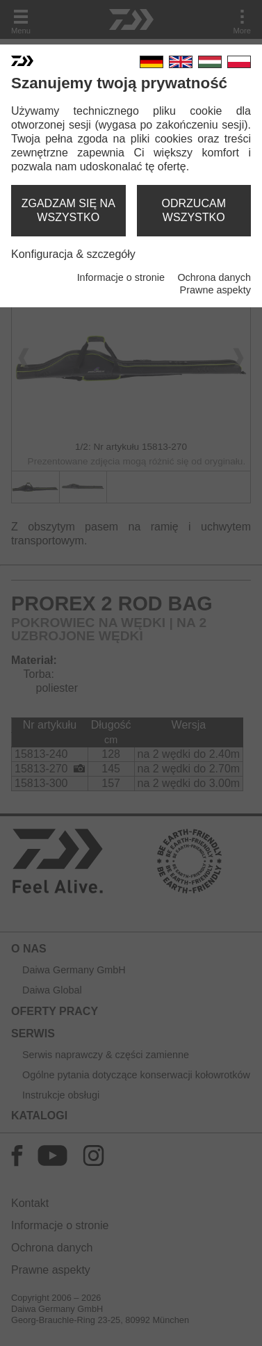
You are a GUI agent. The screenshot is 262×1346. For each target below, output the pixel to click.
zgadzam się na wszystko (68, 210)
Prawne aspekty (215, 289)
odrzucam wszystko (194, 210)
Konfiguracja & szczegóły (73, 254)
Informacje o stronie (121, 277)
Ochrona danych (214, 277)
